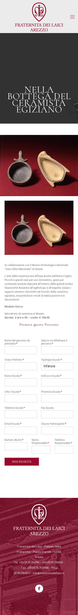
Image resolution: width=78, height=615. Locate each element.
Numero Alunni (14, 440)
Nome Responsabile (40, 442)
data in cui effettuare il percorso (54, 342)
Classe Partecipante (53, 423)
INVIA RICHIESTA (21, 461)
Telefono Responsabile (63, 442)
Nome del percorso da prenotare (17, 342)
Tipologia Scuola (51, 359)
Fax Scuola (47, 407)
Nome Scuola (13, 375)
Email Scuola (13, 423)
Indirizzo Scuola (51, 375)
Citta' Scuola (13, 391)
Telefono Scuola (15, 407)
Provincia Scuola (51, 391)
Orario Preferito (14, 359)
